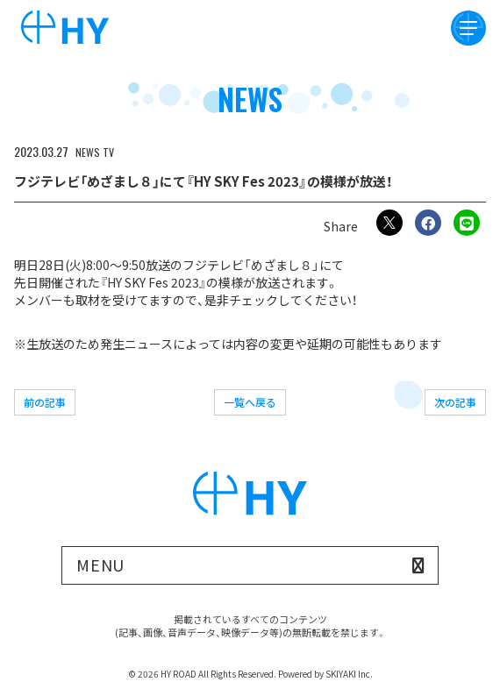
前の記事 (45, 401)
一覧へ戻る (250, 401)
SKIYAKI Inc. (349, 673)
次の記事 (455, 401)
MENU (100, 564)
